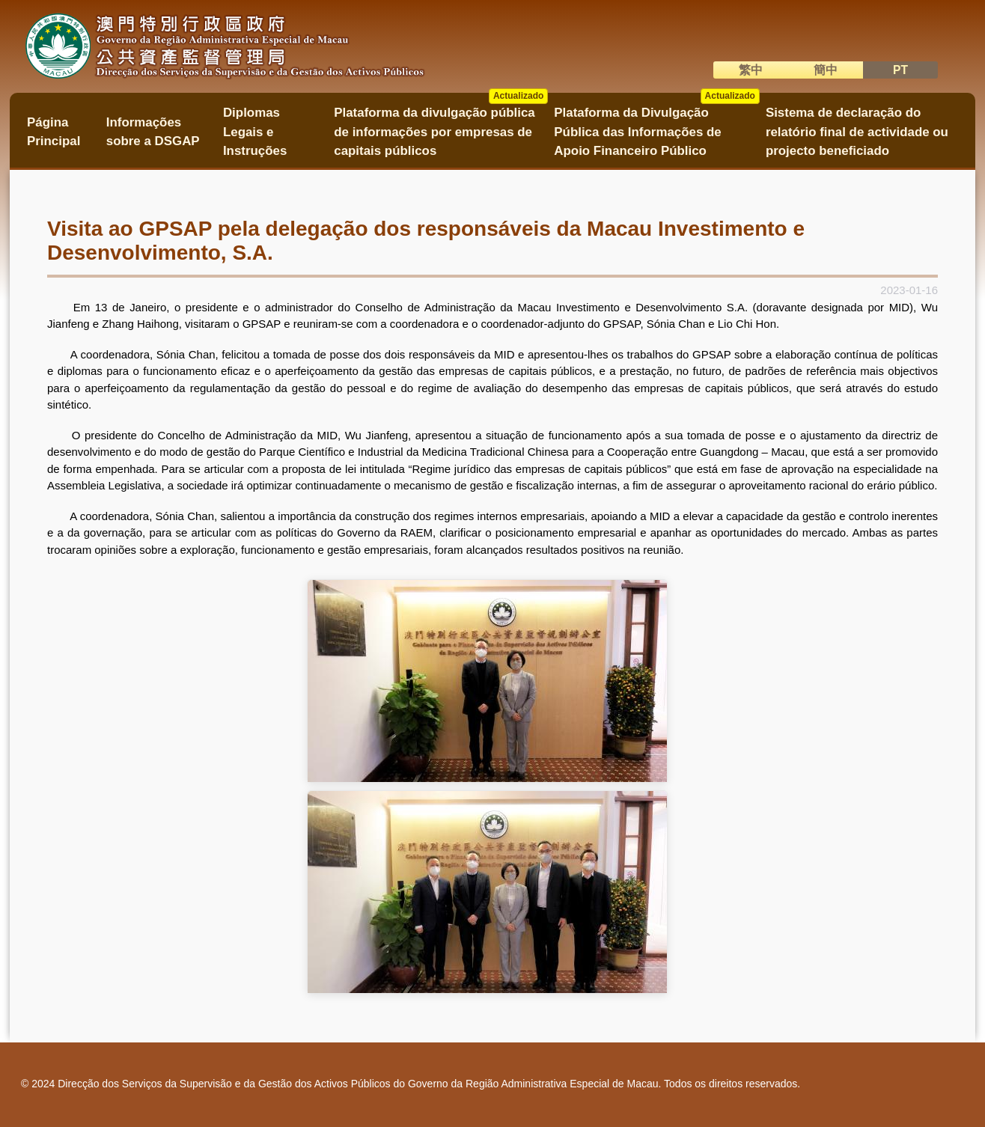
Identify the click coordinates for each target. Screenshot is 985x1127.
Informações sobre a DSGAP (153, 131)
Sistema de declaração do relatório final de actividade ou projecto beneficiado (857, 132)
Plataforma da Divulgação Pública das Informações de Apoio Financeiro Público (657, 127)
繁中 (751, 70)
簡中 (826, 70)
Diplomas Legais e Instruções (255, 132)
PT (900, 70)
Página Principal (53, 131)
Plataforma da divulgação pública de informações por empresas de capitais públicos (441, 127)
